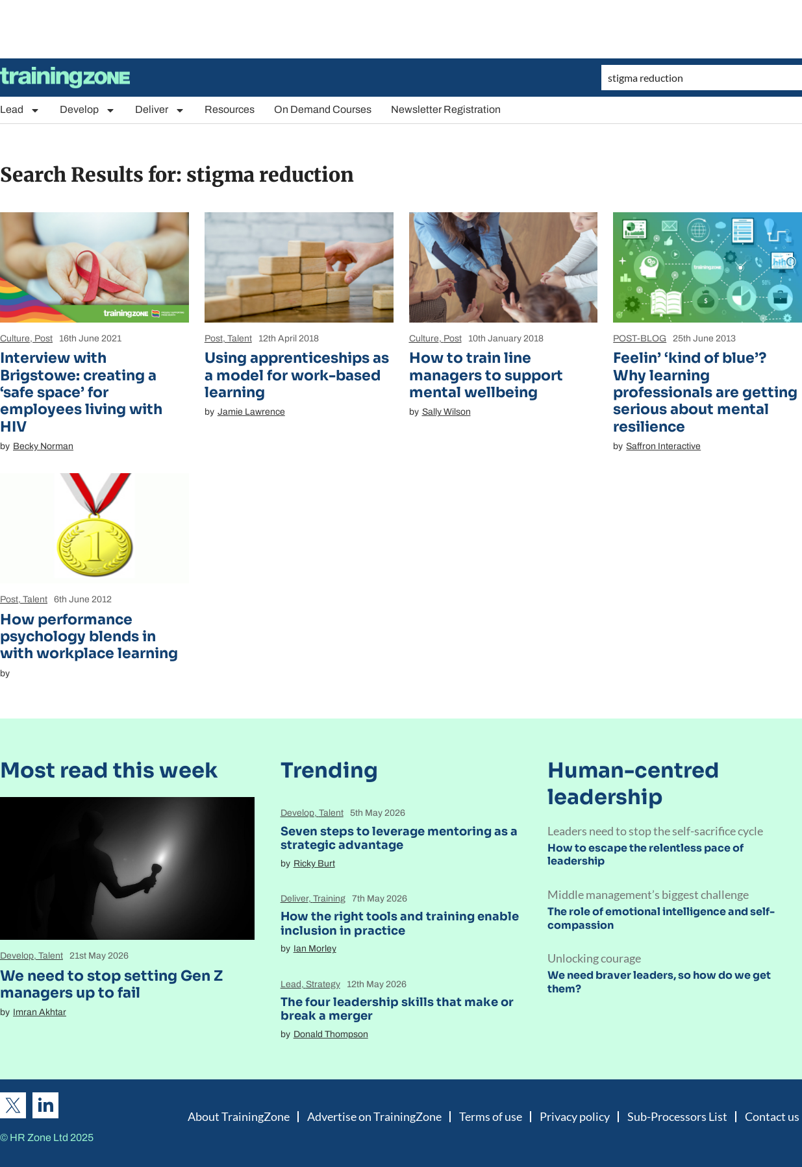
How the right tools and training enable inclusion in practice (400, 923)
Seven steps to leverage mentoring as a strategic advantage (399, 838)
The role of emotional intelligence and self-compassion (661, 918)
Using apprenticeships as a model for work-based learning (297, 375)
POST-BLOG (639, 338)
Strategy (323, 984)
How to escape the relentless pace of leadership (645, 854)
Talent (239, 338)
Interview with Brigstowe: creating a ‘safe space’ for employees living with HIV (81, 392)
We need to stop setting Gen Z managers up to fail (111, 984)
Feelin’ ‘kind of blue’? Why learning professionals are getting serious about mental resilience (705, 392)
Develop (88, 110)
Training (329, 898)
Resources (230, 109)
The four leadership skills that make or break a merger (397, 1009)
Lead (20, 110)
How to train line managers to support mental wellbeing (486, 375)
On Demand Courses (322, 109)
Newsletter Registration (446, 109)
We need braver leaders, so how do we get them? (659, 982)
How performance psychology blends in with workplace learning (89, 637)
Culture (15, 338)
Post (43, 338)
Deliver (160, 110)
